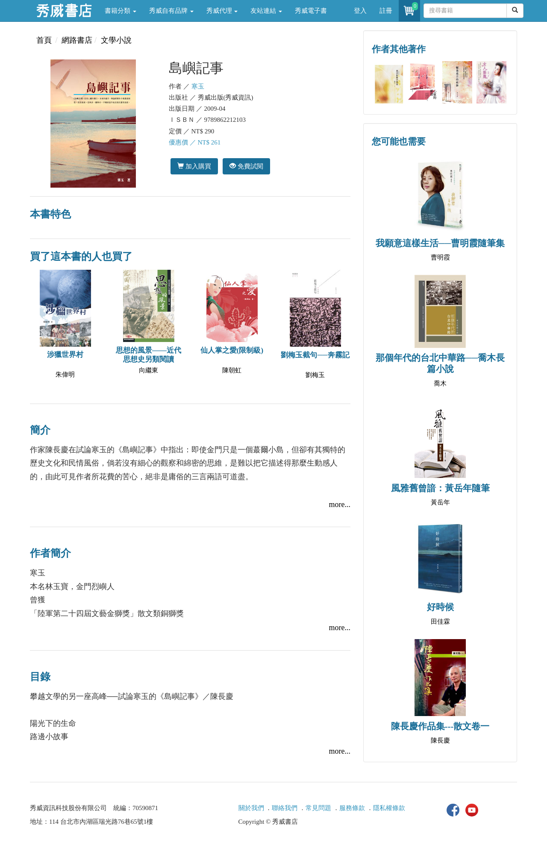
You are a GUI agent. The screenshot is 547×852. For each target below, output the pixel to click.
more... (339, 504)
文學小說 (116, 40)
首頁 (44, 40)
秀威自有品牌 (171, 10)
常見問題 (318, 808)
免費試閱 (246, 166)
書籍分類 (120, 10)
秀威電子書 (311, 10)
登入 (360, 10)
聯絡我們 (284, 808)
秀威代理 (222, 10)
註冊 (385, 10)
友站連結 (266, 10)
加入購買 (194, 166)
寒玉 (197, 86)
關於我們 (251, 808)
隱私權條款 (389, 808)
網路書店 (77, 40)
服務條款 (352, 808)
